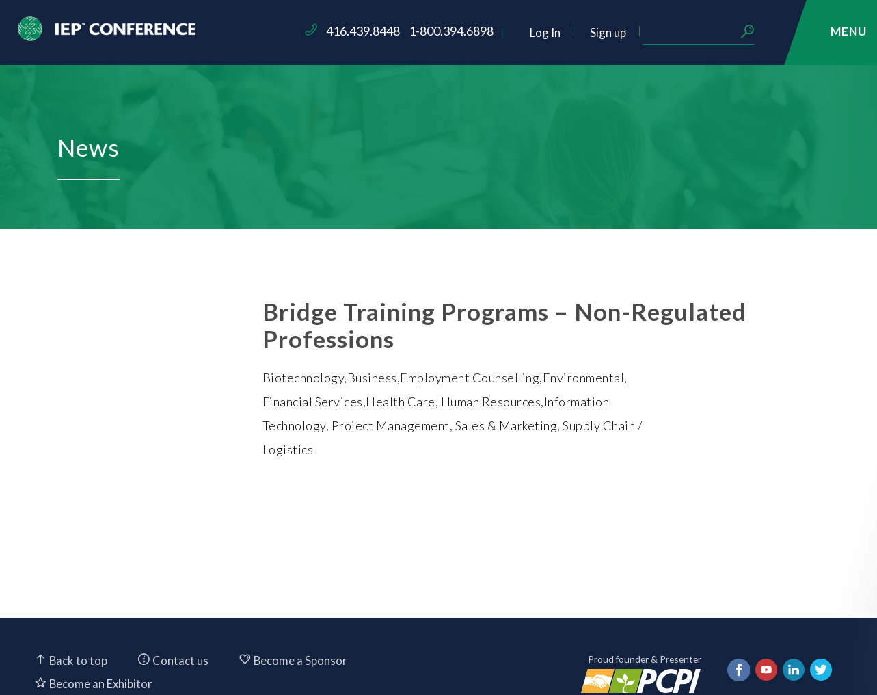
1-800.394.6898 (546, 30)
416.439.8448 (458, 30)
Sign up (702, 32)
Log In (639, 32)
